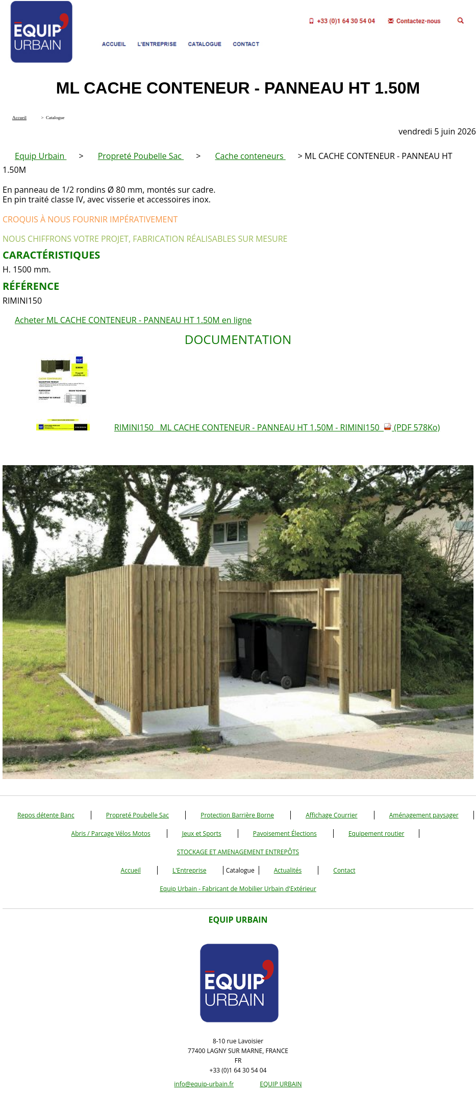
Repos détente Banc (45, 815)
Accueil (131, 870)
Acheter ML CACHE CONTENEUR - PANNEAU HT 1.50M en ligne (133, 320)
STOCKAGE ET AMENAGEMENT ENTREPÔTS (238, 852)
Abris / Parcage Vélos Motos (111, 833)
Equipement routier (376, 833)
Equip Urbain (40, 156)
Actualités (288, 870)
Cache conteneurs (250, 156)
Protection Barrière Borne (237, 815)
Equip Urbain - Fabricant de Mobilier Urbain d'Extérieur (238, 888)
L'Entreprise (189, 870)
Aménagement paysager (424, 815)
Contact (344, 870)
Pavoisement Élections (285, 833)
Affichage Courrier (331, 815)
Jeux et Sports (201, 833)
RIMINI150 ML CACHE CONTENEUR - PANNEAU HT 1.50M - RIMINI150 (277, 427)
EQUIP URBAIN (281, 1084)
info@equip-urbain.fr (204, 1084)
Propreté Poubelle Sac (141, 156)
